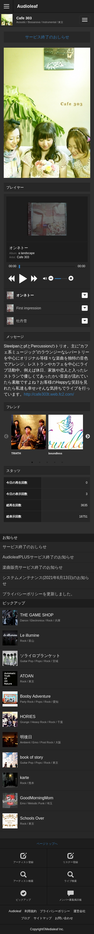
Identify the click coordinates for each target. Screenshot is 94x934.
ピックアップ (23, 895)
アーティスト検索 (23, 877)
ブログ (25, 918)
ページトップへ (47, 843)
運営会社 (79, 911)
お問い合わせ (64, 918)
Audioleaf (27, 6)
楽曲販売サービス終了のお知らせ (33, 567)
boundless (65, 435)
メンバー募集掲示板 (70, 895)
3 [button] (47, 462)
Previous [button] (6, 436)
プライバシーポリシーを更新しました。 (39, 594)
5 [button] (62, 462)
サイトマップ (43, 918)
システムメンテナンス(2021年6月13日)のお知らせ (46, 581)
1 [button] (32, 462)
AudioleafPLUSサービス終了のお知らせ (38, 557)
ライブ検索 (70, 877)
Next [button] (87, 436)
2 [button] (39, 462)
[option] (28, 435)
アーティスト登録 (23, 858)
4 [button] (54, 462)
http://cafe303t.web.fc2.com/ (49, 394)
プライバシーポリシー (55, 911)
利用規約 (31, 911)
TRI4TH (28, 435)
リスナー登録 (70, 858)
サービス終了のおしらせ (47, 37)
